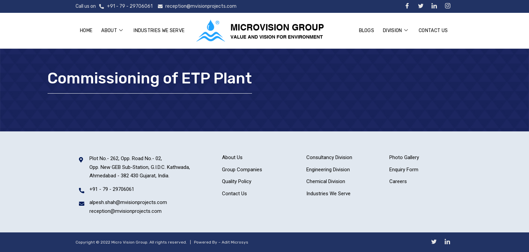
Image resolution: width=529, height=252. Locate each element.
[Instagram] (447, 7)
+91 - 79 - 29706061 (129, 6)
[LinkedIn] (434, 7)
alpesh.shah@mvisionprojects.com (128, 202)
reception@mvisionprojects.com (200, 6)
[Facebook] (407, 7)
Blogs (366, 30)
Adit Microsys (235, 242)
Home (86, 30)
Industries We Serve (159, 30)
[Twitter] (420, 7)
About (112, 31)
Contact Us (433, 30)
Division (395, 31)
